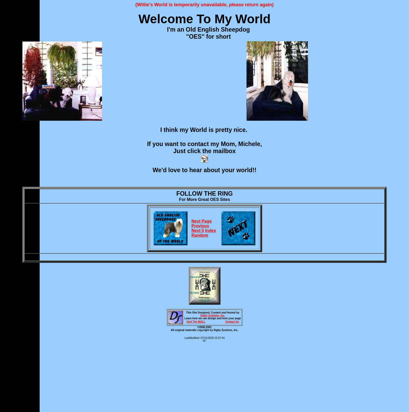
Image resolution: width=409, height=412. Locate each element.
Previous (200, 226)
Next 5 (197, 230)
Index (210, 230)
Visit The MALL (196, 321)
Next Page (201, 221)
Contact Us (232, 321)
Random (199, 235)
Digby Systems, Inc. (212, 315)
